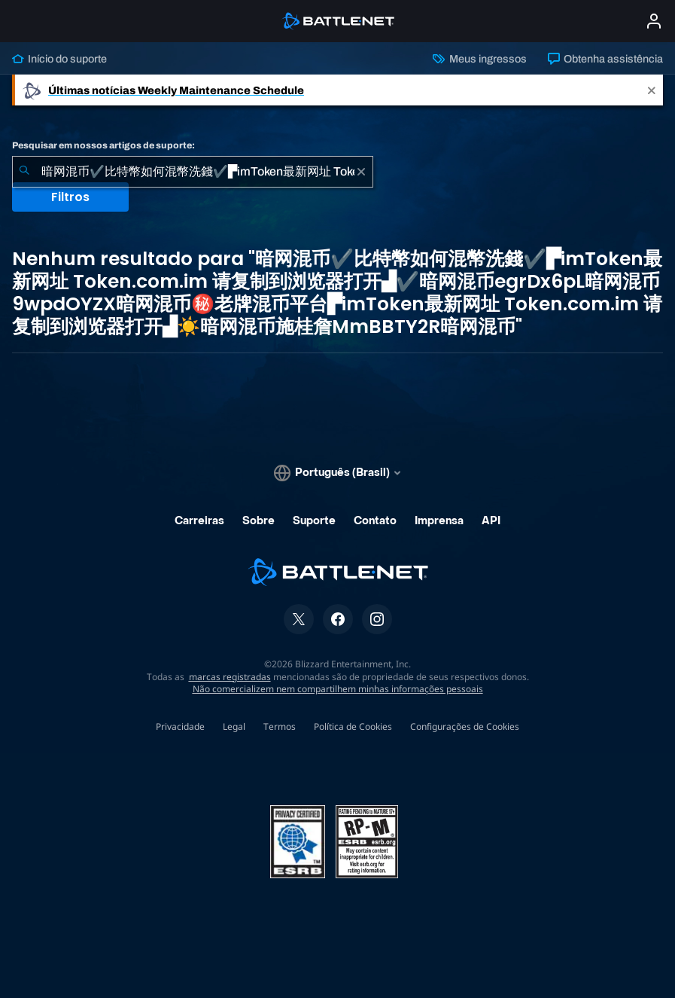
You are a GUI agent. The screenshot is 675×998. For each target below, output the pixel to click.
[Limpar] (361, 172)
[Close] (651, 90)
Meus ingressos (479, 59)
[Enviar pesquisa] (24, 172)
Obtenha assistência (605, 59)
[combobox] (192, 172)
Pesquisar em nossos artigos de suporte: (103, 145)
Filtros (70, 197)
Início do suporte (59, 59)
